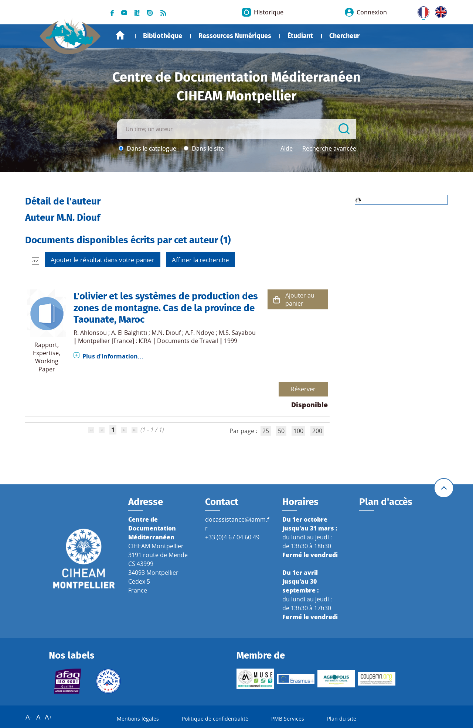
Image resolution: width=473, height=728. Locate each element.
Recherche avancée (329, 148)
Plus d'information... (112, 356)
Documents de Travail (187, 341)
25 (265, 431)
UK (439, 11)
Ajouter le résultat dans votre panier (102, 259)
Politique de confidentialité (215, 718)
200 (317, 431)
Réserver (303, 389)
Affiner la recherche (200, 259)
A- (28, 716)
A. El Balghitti (129, 333)
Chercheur (344, 36)
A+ (48, 716)
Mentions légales (138, 718)
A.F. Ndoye (199, 333)
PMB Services (287, 718)
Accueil (120, 35)
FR (421, 11)
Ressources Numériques (234, 36)
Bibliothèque (162, 36)
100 (298, 431)
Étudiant (300, 36)
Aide (286, 148)
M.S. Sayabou (237, 333)
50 (281, 431)
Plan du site (341, 718)
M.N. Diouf (166, 333)
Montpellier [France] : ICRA (114, 341)
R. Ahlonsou (90, 333)
